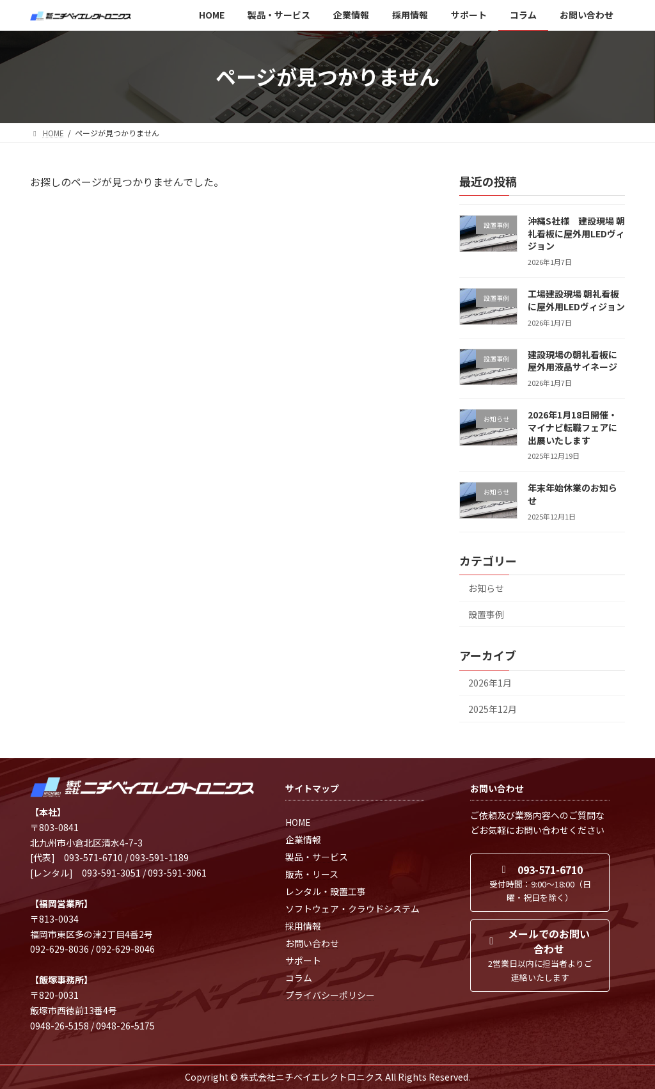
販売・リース (311, 874)
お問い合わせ (312, 943)
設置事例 (486, 613)
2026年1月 (490, 682)
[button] (540, 883)
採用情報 (303, 925)
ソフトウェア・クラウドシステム (352, 908)
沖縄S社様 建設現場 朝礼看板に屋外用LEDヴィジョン (576, 233)
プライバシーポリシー (330, 995)
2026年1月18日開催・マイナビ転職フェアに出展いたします (572, 427)
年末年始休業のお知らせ (572, 494)
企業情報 (303, 839)
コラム (298, 977)
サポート (303, 960)
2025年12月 (492, 709)
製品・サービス (316, 856)
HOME (298, 822)
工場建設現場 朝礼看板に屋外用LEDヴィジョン (576, 300)
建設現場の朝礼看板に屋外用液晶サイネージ (572, 360)
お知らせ (486, 588)
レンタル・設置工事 (325, 891)
